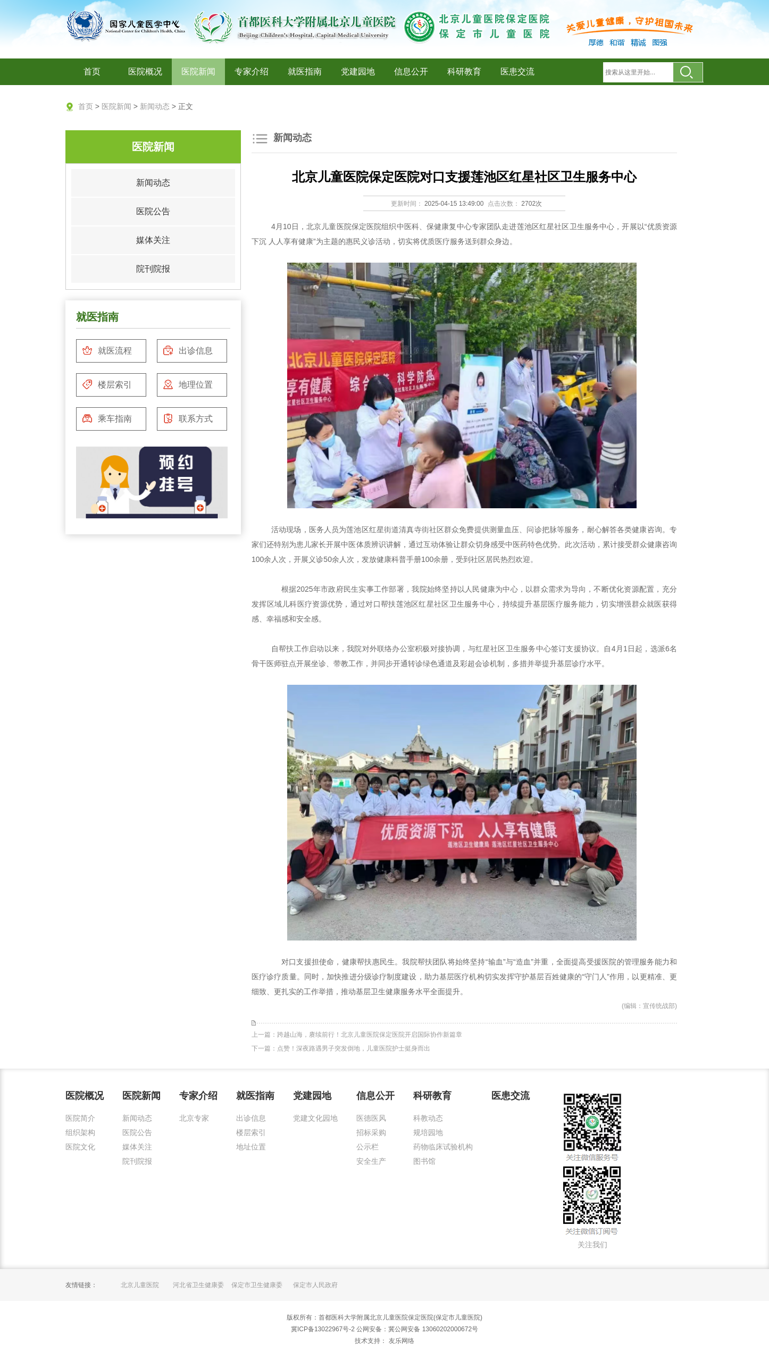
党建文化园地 (315, 1118)
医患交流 (517, 71)
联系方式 (188, 418)
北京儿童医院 (140, 1285)
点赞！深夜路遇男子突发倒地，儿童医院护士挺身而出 (353, 1048)
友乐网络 (400, 1341)
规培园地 (428, 1132)
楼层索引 (107, 384)
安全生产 (371, 1161)
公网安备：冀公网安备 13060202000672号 (417, 1329)
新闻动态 (155, 106)
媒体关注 (153, 240)
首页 (92, 71)
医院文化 (80, 1147)
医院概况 (145, 71)
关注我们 (592, 1244)
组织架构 (80, 1132)
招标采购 (371, 1132)
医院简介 (80, 1118)
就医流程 (107, 350)
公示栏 (367, 1147)
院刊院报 (153, 268)
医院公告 (153, 211)
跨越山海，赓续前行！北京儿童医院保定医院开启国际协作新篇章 (369, 1034)
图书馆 (424, 1161)
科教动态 (428, 1118)
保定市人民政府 (315, 1285)
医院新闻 (198, 71)
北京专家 (194, 1118)
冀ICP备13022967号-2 (323, 1329)
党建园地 (358, 71)
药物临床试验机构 (443, 1147)
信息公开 (411, 71)
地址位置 (251, 1147)
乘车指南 (107, 418)
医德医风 (371, 1118)
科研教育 (464, 71)
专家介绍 (252, 71)
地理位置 (188, 384)
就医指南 (305, 71)
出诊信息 (188, 350)
